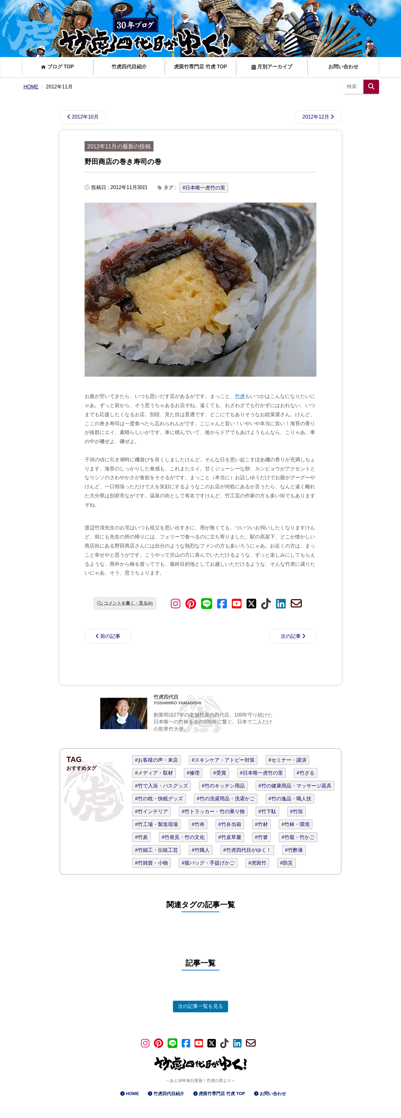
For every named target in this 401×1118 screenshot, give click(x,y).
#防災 (286, 863)
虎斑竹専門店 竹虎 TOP (200, 66)
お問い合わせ (343, 66)
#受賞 (219, 773)
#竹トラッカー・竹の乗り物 (213, 811)
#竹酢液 (294, 850)
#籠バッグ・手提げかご (208, 863)
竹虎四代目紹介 (129, 66)
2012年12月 (315, 116)
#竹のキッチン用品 (223, 785)
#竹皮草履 (229, 837)
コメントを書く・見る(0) (128, 603)
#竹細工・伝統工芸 (156, 850)
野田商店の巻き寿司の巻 (123, 162)
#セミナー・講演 (287, 760)
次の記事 (291, 636)
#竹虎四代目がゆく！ (247, 850)
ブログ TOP (57, 66)
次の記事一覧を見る (200, 1006)
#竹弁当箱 (229, 824)
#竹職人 (201, 850)
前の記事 (110, 636)
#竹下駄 (267, 811)
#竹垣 (296, 811)
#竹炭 (141, 837)
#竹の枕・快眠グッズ (159, 798)
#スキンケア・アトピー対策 (223, 760)
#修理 (193, 773)
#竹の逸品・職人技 (289, 798)
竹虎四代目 (166, 697)
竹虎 (240, 396)
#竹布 (198, 824)
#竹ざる (306, 773)
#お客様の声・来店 (156, 760)
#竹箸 (261, 837)
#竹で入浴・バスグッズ (161, 785)
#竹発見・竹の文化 (183, 837)
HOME (132, 1093)
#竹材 (261, 824)
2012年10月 (85, 116)
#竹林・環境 (296, 824)
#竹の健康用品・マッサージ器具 (294, 785)
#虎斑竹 (257, 863)
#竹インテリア (151, 811)
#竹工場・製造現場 (156, 824)
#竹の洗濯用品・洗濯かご (226, 798)
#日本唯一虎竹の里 (203, 187)
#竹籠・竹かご (298, 837)
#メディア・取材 (154, 773)
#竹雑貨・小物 (151, 863)
